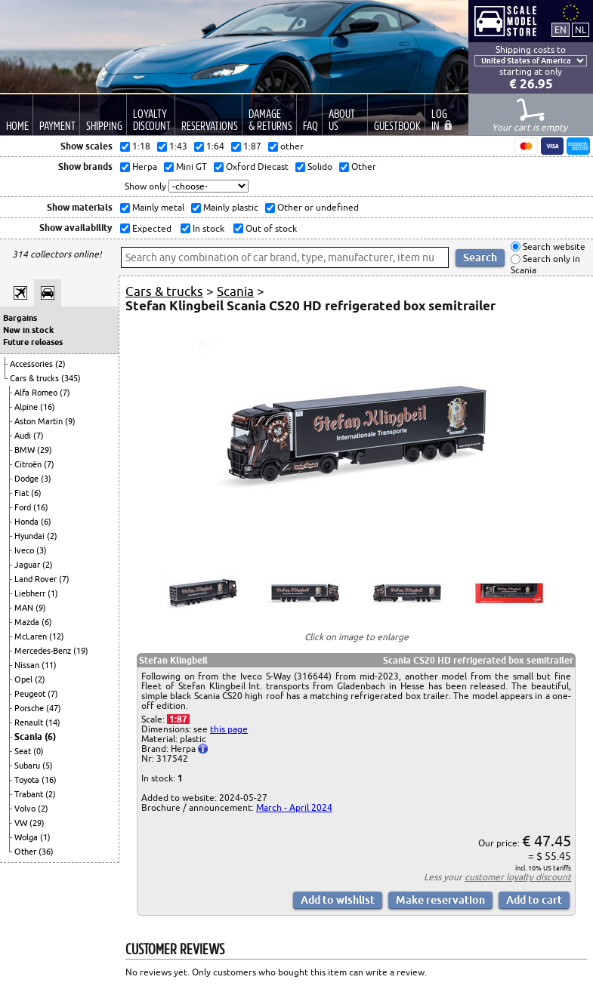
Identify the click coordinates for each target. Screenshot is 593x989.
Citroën (29, 464)
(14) (52, 722)
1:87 (178, 719)
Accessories (32, 363)
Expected (150, 228)
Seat (23, 751)
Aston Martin (39, 421)
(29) (44, 449)
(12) (56, 636)
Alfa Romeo (37, 392)
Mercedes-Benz (43, 650)
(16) (47, 406)
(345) (71, 378)
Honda (27, 521)
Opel (24, 679)
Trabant (29, 794)
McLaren (31, 636)
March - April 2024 (294, 807)
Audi (23, 435)
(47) (53, 708)
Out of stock (270, 228)
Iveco (25, 550)
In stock (207, 228)
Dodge (27, 478)
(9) (70, 421)
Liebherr (31, 593)
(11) (49, 665)
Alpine (27, 406)
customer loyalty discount (518, 877)
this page (229, 729)
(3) (46, 478)
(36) (46, 851)
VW (21, 822)
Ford (23, 507)
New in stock (28, 329)
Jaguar (28, 564)
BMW (25, 449)
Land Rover (36, 579)
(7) (65, 392)
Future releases (33, 342)
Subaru (28, 765)
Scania (29, 736)
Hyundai (30, 536)
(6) (36, 493)
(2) (60, 363)
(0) (38, 751)
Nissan (28, 665)
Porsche (30, 708)
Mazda (28, 622)
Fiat (22, 493)
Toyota (28, 779)
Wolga (27, 837)
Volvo (26, 808)
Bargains (20, 317)
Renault (29, 722)
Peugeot (31, 693)
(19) (80, 650)
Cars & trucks (35, 378)
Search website (552, 246)
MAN (25, 607)
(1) (53, 593)
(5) (47, 765)
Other (26, 851)
